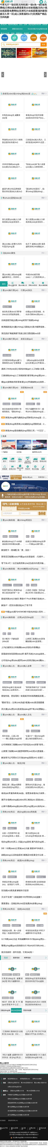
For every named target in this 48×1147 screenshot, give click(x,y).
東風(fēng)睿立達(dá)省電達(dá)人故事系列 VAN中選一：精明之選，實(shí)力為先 (12, 688)
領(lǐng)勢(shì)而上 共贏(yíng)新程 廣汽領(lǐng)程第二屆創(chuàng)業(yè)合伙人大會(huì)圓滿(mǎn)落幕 (24, 842)
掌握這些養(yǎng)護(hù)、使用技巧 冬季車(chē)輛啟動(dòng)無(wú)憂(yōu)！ (11, 883)
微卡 (32, 828)
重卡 (32, 536)
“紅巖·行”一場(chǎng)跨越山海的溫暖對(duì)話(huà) (35, 737)
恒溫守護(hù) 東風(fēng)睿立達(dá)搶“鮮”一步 (12, 591)
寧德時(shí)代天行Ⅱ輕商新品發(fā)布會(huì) (35, 1003)
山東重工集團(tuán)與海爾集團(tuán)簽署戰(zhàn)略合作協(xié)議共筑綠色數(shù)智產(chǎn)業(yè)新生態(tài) (35, 640)
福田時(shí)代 (37, 452)
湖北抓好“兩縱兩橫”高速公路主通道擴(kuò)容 (20, 333)
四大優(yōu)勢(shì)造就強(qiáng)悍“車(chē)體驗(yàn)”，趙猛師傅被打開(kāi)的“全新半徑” (24, 709)
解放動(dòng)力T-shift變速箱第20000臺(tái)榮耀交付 (12, 542)
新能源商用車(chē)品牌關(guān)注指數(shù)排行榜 (22, 1103)
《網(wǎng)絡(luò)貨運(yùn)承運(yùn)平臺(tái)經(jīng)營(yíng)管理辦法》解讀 (35, 361)
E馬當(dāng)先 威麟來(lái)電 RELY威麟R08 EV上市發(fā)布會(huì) (12, 979)
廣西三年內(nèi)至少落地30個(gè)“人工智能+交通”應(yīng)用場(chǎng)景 (24, 369)
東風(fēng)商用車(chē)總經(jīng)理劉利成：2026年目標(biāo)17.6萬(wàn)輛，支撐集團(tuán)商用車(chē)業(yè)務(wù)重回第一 (26, 424)
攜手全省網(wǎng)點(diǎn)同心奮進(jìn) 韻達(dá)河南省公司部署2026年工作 (24, 800)
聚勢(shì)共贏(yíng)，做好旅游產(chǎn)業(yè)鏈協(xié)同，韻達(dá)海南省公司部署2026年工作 (35, 786)
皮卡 (38, 404)
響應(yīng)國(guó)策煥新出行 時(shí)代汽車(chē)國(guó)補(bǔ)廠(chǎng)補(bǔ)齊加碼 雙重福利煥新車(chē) (24, 945)
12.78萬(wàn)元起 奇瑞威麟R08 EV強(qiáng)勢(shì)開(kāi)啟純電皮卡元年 (24, 939)
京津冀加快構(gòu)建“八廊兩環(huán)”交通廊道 (12, 361)
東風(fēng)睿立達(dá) (41, 877)
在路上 (5, 731)
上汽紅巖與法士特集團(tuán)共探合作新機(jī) (20, 647)
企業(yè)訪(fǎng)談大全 (14, 1086)
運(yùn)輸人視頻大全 (40, 1082)
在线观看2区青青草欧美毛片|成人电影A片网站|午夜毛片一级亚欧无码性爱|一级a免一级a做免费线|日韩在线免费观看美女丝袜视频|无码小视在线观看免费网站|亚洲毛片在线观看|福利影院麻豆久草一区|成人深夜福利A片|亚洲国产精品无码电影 (23, 1144)
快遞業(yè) (15, 779)
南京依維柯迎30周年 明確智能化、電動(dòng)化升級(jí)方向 (12, 410)
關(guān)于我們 (4, 1128)
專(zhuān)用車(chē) (7, 585)
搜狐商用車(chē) (13, 1120)
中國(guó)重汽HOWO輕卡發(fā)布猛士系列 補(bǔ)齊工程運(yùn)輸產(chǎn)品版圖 (26, 612)
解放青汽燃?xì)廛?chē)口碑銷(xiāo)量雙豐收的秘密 (13, 1072)
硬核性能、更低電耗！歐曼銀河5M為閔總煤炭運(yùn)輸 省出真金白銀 (24, 696)
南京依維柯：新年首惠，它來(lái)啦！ (17, 952)
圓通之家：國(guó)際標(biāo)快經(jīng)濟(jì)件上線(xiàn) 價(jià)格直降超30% (11, 786)
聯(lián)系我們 (14, 1128)
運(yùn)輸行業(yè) (7, 307)
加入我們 (23, 1128)
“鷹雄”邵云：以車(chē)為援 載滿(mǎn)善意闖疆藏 (22, 702)
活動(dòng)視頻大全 (14, 1082)
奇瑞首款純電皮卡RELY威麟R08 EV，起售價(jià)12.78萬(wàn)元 (35, 931)
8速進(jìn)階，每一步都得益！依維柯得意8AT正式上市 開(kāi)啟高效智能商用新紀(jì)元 (12, 931)
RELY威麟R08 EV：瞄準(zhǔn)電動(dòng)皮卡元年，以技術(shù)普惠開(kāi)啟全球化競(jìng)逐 (35, 410)
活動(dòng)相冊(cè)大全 (17, 1091)
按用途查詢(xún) (25, 1079)
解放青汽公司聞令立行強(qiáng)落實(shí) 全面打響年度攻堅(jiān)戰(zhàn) (24, 757)
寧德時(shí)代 (36, 998)
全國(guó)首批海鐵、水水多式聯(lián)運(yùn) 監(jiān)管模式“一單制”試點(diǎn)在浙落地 (35, 313)
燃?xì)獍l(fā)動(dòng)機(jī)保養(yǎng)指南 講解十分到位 (14, 1068)
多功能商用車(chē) (16, 404)
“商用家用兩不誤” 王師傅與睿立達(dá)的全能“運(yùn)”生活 (35, 688)
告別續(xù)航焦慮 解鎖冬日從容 (15, 890)
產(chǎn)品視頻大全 (27, 1082)
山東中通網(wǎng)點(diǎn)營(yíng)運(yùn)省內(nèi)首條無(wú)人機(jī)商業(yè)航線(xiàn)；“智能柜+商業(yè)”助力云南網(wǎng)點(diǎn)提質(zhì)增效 (24, 806)
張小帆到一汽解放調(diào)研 (10, 640)
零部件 (5, 536)
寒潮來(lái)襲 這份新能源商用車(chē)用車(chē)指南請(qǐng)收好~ (35, 883)
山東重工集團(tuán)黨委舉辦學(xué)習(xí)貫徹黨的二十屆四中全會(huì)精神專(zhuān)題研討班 (24, 751)
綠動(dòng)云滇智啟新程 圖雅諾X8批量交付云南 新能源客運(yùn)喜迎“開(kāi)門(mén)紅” (24, 855)
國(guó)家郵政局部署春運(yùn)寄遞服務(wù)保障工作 (24, 382)
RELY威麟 (40, 925)
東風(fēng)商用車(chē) (35, 974)
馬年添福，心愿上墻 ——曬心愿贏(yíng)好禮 (12, 737)
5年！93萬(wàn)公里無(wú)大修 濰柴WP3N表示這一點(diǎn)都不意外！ (24, 848)
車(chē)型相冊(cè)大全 (33, 1091)
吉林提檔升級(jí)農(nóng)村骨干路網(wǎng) (20, 320)
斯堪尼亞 (5, 998)
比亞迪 (19, 452)
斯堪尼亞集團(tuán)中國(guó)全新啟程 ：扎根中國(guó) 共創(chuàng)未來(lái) (24, 556)
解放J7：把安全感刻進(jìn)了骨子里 (16, 605)
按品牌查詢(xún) (12, 1079)
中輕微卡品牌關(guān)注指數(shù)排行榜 (20, 1095)
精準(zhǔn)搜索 (37, 1079)
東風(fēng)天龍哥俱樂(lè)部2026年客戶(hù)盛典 (35, 979)
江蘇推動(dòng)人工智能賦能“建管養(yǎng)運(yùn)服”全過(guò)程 (24, 375)
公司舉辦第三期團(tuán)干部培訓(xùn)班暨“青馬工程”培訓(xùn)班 (24, 744)
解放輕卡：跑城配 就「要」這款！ (16, 550)
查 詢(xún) (42, 513)
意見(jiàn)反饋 (42, 1128)
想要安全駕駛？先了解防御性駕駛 (8, 1071)
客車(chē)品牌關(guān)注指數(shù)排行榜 (20, 1099)
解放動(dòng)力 (13, 536)
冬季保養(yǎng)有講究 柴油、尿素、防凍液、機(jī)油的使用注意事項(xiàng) (19, 1069)
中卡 (9, 634)
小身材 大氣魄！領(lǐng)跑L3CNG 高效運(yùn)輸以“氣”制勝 (35, 591)
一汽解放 (4, 452)
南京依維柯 (6, 404)
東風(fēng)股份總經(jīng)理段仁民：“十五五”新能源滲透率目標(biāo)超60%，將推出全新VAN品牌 (26, 430)
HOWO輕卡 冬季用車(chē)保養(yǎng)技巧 (10, 1066)
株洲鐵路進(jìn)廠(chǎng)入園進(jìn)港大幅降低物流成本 (24, 327)
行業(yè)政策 (7, 355)
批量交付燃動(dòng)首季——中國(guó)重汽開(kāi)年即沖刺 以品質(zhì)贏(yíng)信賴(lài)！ (35, 542)
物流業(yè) (6, 779)
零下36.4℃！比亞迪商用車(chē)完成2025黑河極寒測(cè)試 (24, 563)
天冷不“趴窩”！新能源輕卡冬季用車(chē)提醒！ (21, 897)
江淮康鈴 (34, 585)
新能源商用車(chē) (30, 404)
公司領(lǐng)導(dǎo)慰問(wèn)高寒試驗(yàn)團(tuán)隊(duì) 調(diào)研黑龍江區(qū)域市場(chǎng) (24, 660)
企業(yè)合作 (32, 1128)
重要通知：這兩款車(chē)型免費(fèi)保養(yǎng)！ (21, 903)
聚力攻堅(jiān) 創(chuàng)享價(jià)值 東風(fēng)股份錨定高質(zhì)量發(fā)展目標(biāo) (35, 834)
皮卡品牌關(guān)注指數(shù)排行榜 (18, 1115)
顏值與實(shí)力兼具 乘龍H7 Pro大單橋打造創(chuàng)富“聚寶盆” (24, 599)
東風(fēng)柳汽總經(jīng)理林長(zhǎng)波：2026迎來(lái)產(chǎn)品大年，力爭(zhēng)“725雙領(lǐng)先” (26, 417)
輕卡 (27, 536)
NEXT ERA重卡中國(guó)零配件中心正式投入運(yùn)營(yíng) (12, 1003)
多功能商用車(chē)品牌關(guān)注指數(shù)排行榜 (22, 1111)
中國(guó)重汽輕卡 (12, 828)
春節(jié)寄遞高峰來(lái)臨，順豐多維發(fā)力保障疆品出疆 (24, 793)
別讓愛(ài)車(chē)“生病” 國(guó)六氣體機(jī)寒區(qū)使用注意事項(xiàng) (18, 1064)
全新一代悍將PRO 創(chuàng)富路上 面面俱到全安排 (11, 834)
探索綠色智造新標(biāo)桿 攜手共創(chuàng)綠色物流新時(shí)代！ (24, 654)
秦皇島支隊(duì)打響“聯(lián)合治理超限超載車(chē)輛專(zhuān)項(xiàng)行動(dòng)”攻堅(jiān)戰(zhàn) (11, 313)
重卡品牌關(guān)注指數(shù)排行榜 (18, 1107)
